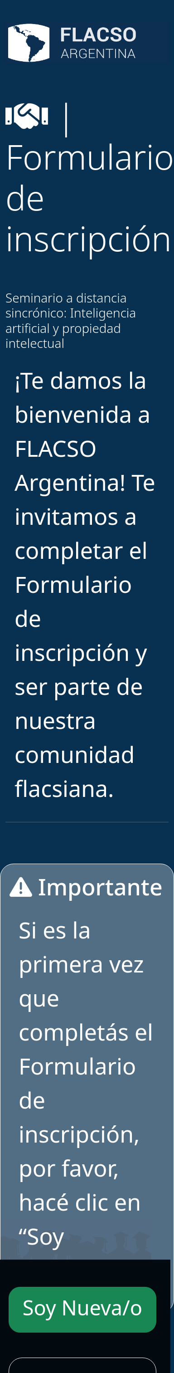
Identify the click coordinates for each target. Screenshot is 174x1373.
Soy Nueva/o (82, 1307)
